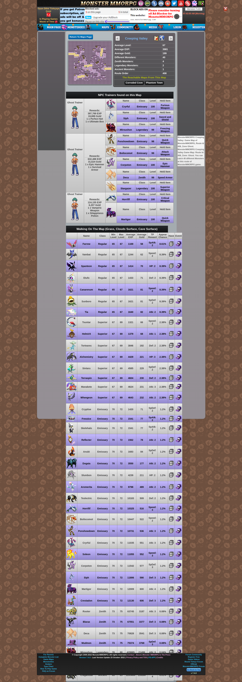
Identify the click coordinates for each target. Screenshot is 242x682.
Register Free (194, 657)
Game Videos (194, 659)
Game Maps (48, 659)
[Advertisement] (121, 15)
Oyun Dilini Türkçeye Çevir (48, 12)
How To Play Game (48, 669)
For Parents (48, 655)
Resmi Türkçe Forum (194, 662)
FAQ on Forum (48, 671)
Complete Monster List (49, 657)
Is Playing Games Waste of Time (48, 20)
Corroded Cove (134, 82)
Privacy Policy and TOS (136, 657)
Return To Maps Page (81, 37)
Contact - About (134, 655)
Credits (160, 657)
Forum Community (194, 655)
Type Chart (48, 666)
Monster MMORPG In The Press (156, 655)
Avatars (48, 664)
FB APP (152, 657)
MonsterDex (48, 662)
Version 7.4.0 (193, 9)
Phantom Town (154, 82)
